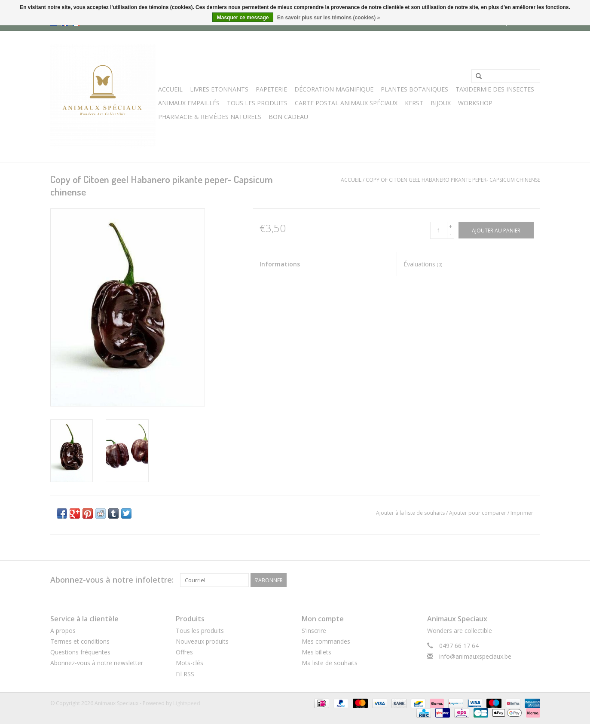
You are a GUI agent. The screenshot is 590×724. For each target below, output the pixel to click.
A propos (63, 630)
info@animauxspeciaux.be (475, 656)
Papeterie (271, 89)
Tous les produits (200, 630)
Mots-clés (189, 663)
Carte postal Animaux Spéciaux (346, 103)
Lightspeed (186, 703)
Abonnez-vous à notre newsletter (96, 663)
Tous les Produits (257, 103)
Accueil (170, 89)
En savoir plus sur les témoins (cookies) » (328, 18)
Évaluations (423, 264)
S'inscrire (314, 630)
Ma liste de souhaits (330, 663)
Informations (280, 264)
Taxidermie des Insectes (494, 89)
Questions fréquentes (80, 652)
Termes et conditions (80, 641)
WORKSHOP (475, 103)
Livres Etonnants (219, 89)
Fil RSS (185, 674)
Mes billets (316, 652)
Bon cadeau (288, 117)
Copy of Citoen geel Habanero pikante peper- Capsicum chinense (453, 179)
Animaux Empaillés (189, 103)
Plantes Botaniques (414, 89)
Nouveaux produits (202, 641)
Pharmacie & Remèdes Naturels (209, 117)
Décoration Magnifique (333, 89)
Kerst (414, 103)
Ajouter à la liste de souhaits (410, 512)
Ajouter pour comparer (478, 512)
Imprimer (522, 512)
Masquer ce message (243, 18)
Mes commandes (326, 641)
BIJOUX (441, 103)
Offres (184, 652)
